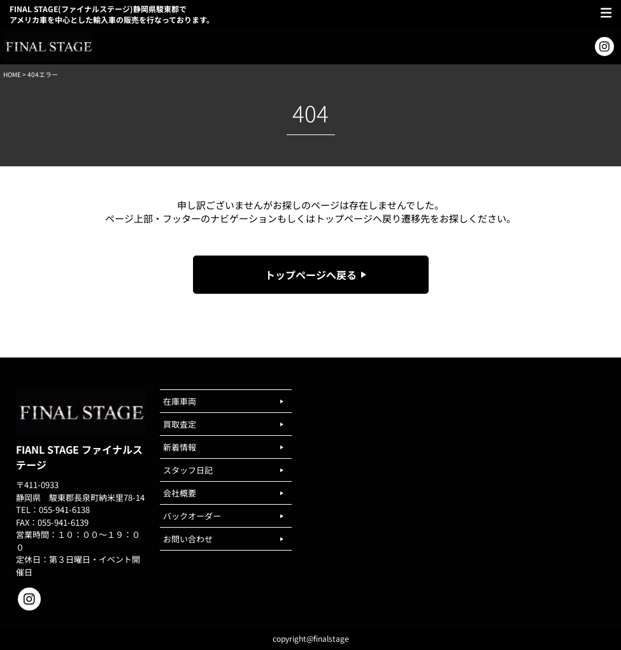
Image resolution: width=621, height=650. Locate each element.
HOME (12, 74)
